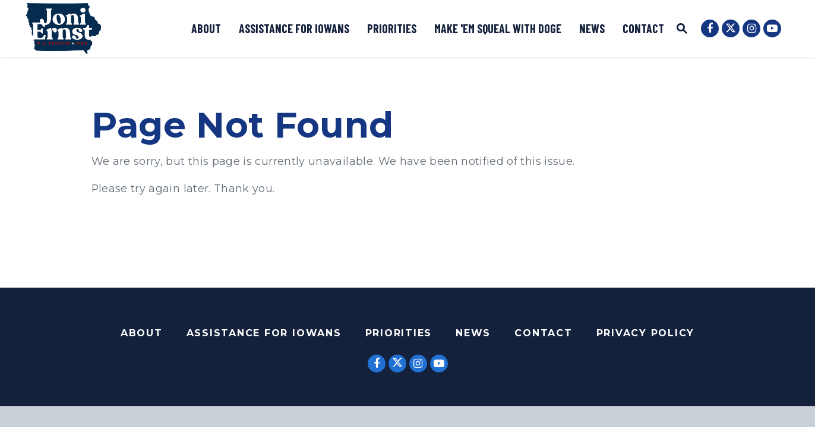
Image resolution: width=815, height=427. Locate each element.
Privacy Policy (645, 333)
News (592, 28)
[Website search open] (682, 30)
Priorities (391, 28)
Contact (643, 28)
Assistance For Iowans (264, 333)
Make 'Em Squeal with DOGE (497, 28)
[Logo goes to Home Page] (63, 28)
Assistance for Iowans (294, 28)
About (206, 28)
